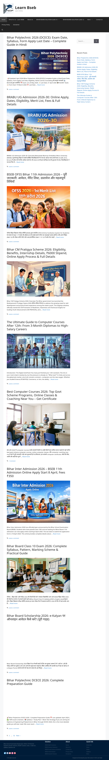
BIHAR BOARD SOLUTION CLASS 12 (73, 19)
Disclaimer (16, 24)
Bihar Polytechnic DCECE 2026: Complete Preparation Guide (35, 682)
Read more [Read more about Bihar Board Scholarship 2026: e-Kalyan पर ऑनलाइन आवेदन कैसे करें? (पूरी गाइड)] (48, 668)
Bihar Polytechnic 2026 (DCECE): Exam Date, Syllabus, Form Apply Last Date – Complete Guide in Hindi (37, 41)
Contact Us (99, 19)
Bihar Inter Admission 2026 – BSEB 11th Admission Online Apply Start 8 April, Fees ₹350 (36, 472)
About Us (30, 19)
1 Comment (12, 461)
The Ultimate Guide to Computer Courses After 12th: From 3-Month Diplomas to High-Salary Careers (37, 325)
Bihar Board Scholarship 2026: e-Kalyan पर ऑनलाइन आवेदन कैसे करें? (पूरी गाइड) (36, 617)
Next (18, 736)
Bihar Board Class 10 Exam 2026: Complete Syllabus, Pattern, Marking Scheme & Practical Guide (37, 549)
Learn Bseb (25, 7)
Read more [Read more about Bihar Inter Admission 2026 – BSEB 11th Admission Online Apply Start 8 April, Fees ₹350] (56, 534)
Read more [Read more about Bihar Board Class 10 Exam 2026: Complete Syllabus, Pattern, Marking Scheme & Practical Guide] (13, 603)
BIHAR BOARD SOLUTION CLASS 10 (48, 19)
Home (3, 19)
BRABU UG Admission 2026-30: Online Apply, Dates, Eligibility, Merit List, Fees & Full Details (38, 100)
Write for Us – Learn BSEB (16, 19)
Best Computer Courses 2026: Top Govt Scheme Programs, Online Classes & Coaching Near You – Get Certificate (34, 395)
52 (14, 736)
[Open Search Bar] (2, 29)
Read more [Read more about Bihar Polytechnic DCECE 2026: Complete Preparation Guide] (40, 724)
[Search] (96, 41)
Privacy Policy (6, 24)
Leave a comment (14, 89)
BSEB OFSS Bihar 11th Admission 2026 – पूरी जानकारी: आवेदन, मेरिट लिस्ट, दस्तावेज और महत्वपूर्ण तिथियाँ (37, 177)
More (90, 19)
